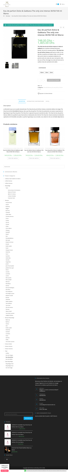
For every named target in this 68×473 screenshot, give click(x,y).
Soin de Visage (9, 367)
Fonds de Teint (11, 198)
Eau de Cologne (9, 355)
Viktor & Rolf (8, 311)
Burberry (8, 206)
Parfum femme (20, 148)
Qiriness (8, 337)
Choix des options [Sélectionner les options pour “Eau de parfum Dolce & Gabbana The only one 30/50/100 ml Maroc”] (55, 158)
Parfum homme (40, 148)
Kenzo (7, 269)
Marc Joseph (8, 279)
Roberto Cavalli (9, 295)
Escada (7, 244)
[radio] (42, 72)
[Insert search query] (34, 166)
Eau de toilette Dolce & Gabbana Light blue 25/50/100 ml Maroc (13, 151)
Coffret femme (8, 181)
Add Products (53, 416)
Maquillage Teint (9, 363)
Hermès (7, 260)
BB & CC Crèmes (12, 194)
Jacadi (7, 264)
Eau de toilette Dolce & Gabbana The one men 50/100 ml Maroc (34, 151)
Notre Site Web (43, 409)
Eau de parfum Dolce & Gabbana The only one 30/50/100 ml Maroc (54, 151)
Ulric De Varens (9, 307)
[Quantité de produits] (41, 80)
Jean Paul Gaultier (10, 266)
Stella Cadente (9, 301)
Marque (7, 200)
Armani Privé (9, 202)
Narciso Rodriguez (10, 287)
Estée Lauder (9, 246)
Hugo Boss (8, 262)
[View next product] (63, 27)
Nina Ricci (8, 289)
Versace (7, 309)
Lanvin (7, 275)
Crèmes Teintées (12, 196)
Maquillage (7, 185)
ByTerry (7, 321)
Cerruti (7, 222)
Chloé (7, 226)
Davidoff (8, 232)
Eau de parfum (55, 87)
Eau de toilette (13, 148)
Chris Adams (9, 228)
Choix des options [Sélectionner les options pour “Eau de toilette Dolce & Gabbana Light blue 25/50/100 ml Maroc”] (13, 158)
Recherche (28, 418)
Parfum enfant (8, 344)
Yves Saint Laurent (10, 313)
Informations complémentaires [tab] (35, 101)
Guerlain (8, 256)
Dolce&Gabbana (47, 87)
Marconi (8, 281)
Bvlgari (7, 208)
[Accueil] (3, 16)
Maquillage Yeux (9, 365)
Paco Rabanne (9, 291)
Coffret (7, 353)
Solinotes (8, 299)
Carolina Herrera (9, 216)
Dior (7, 236)
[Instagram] (7, 459)
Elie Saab (8, 240)
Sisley (7, 339)
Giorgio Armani (9, 250)
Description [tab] (22, 101)
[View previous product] (61, 27)
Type (6, 351)
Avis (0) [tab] (47, 101)
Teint (7, 188)
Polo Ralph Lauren (10, 293)
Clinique (7, 230)
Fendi (7, 248)
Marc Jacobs (8, 277)
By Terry (8, 210)
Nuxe (7, 335)
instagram (5, 470)
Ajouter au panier (53, 80)
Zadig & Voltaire (9, 315)
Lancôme (8, 273)
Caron (7, 218)
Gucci (7, 254)
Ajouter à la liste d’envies (45, 93)
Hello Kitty (8, 258)
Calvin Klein (8, 214)
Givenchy (8, 252)
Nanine (7, 285)
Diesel (7, 234)
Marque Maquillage (9, 317)
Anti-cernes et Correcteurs (14, 190)
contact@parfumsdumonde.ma (47, 404)
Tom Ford (8, 305)
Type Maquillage (9, 361)
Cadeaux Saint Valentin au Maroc (13, 178)
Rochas (7, 297)
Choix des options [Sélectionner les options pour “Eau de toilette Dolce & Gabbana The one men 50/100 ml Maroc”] (34, 158)
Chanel (7, 224)
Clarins (7, 323)
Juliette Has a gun (10, 268)
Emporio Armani (9, 242)
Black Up (8, 319)
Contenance (42, 68)
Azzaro (7, 204)
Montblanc (8, 283)
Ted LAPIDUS (9, 303)
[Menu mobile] (62, 4)
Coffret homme (8, 183)
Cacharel (8, 212)
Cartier (7, 220)
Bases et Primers (12, 192)
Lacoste (7, 271)
